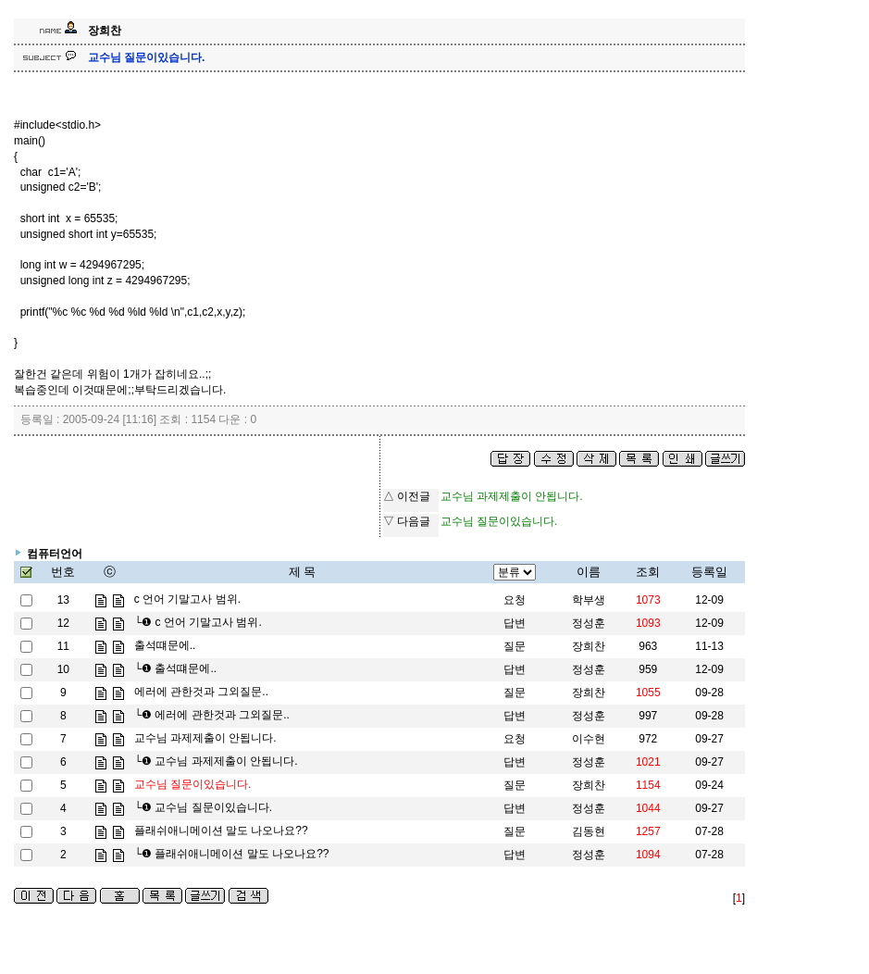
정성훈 (588, 623)
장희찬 (588, 646)
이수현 (588, 738)
